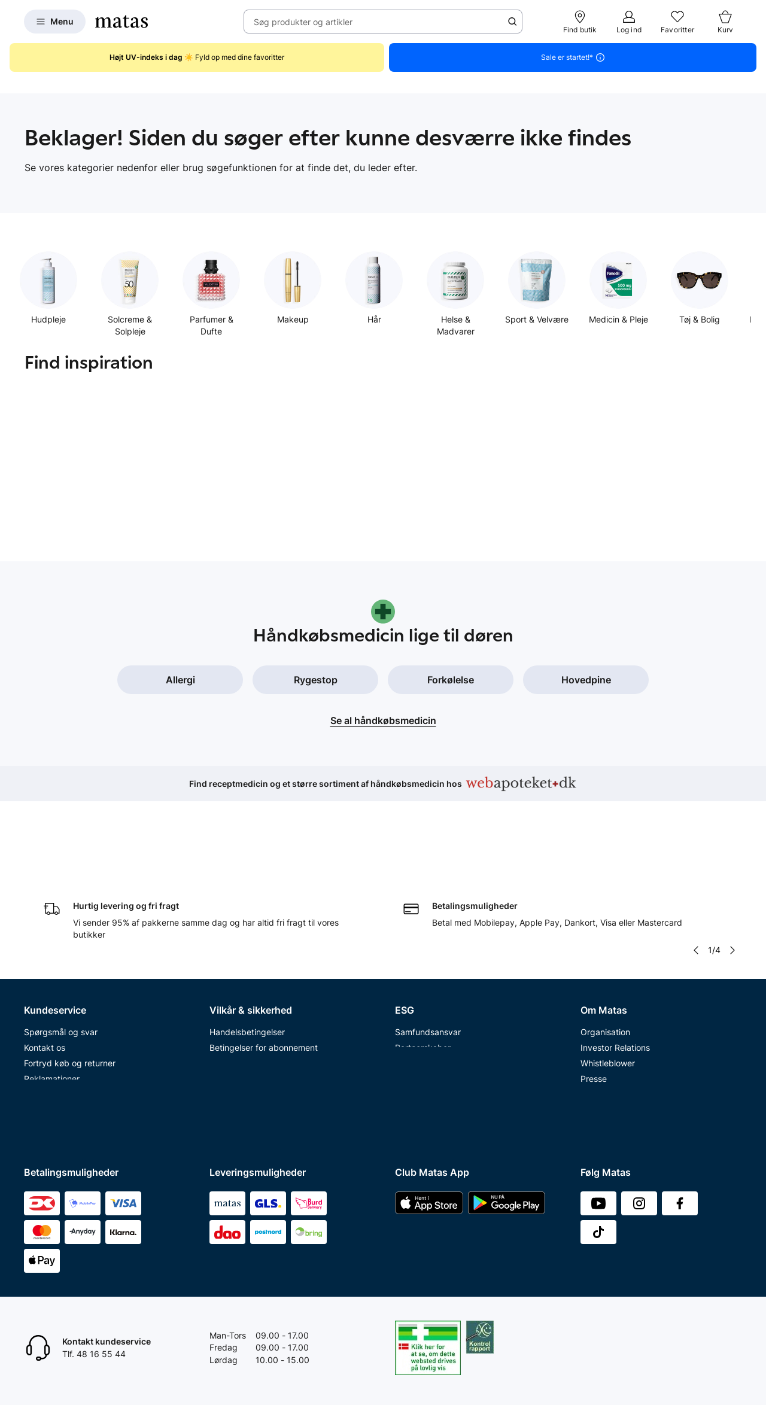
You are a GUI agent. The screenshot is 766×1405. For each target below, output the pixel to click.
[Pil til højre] (732, 871)
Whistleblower (607, 983)
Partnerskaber (423, 968)
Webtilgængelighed (247, 1046)
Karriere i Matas (611, 1046)
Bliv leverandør (609, 1123)
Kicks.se (596, 1061)
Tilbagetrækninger (60, 1046)
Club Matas (46, 1077)
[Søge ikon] (512, 21)
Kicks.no (596, 1077)
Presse (593, 999)
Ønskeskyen (48, 1108)
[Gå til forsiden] (121, 22)
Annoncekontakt (612, 1014)
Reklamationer (52, 999)
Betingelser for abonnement (263, 968)
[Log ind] (629, 21)
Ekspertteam (49, 1061)
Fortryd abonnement (64, 1014)
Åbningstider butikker (66, 1030)
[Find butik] (580, 21)
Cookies (225, 999)
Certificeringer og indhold (444, 983)
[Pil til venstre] (696, 871)
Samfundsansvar (428, 953)
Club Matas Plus (55, 1092)
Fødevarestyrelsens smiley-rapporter (281, 1014)
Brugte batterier (240, 1030)
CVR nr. (594, 1108)
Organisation (605, 953)
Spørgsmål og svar (61, 953)
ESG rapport (419, 1014)
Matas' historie (608, 1030)
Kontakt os (44, 968)
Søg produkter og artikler (303, 22)
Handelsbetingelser (247, 953)
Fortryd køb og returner (69, 983)
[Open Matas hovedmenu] (55, 22)
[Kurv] (725, 21)
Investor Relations (615, 968)
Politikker (413, 999)
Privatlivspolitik (238, 983)
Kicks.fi (594, 1092)
